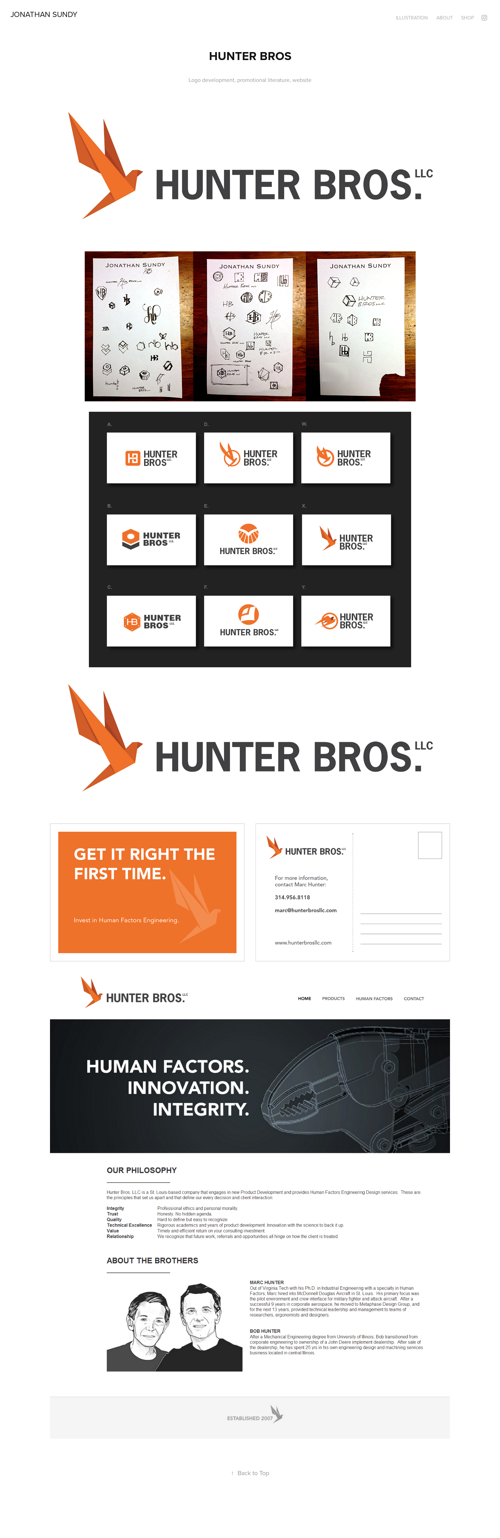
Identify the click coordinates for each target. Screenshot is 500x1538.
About (444, 17)
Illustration (412, 17)
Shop (467, 17)
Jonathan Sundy (43, 14)
